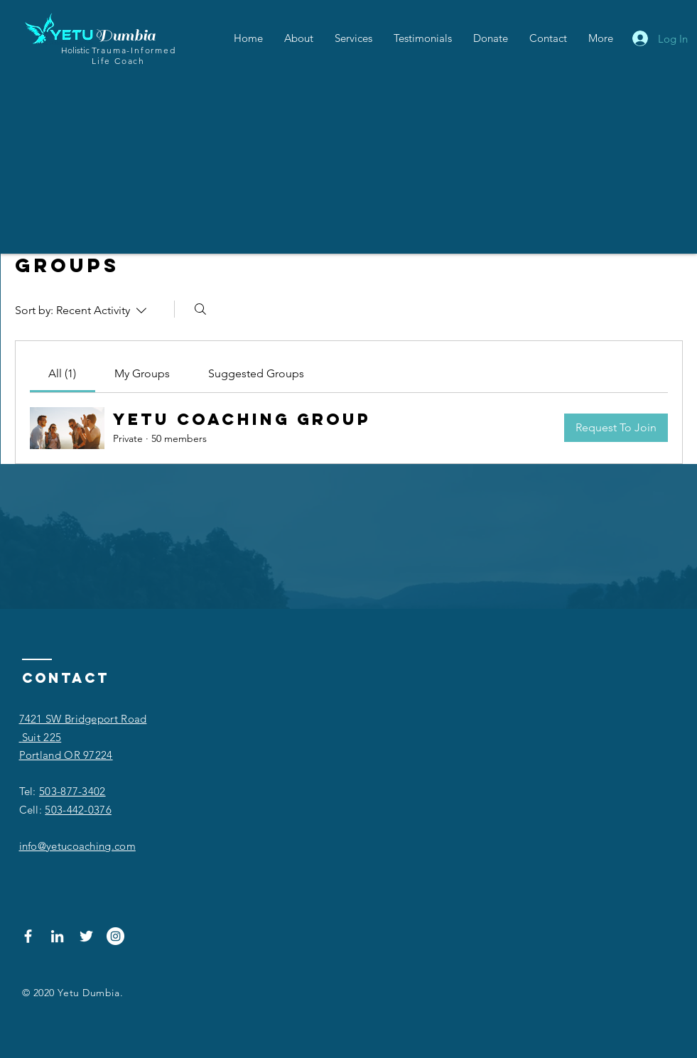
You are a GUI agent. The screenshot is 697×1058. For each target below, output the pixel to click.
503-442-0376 (78, 809)
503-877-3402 (72, 791)
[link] (62, 373)
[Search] (200, 309)
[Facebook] (28, 936)
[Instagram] (115, 936)
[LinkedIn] (57, 936)
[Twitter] (86, 936)
